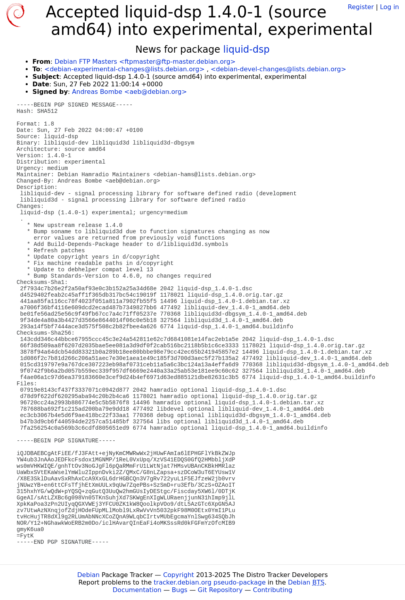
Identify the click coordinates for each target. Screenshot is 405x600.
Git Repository (220, 590)
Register (361, 7)
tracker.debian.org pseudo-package (210, 582)
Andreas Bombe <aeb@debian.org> (129, 91)
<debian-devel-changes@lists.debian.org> (278, 69)
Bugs (179, 590)
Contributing (273, 590)
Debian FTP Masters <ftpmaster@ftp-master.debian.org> (145, 61)
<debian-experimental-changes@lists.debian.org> (124, 69)
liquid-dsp (246, 49)
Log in (389, 7)
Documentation (137, 590)
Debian (88, 575)
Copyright (178, 575)
